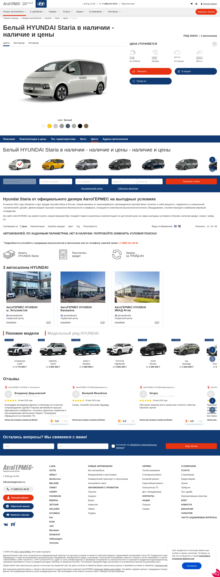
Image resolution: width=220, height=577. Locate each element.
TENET (53, 487)
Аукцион (92, 496)
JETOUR (54, 504)
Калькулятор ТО (150, 487)
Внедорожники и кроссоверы (102, 474)
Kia (51, 517)
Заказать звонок (206, 11)
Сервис (53, 11)
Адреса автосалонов (115, 139)
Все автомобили (96, 470)
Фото (83, 139)
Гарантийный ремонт (152, 483)
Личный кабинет (20, 498)
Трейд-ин (185, 487)
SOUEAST (54, 534)
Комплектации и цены (33, 139)
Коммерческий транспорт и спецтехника (108, 479)
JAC (51, 526)
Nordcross (55, 479)
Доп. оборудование (151, 492)
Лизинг (184, 483)
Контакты (113, 11)
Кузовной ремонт (150, 479)
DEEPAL (53, 500)
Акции (79, 11)
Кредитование (188, 479)
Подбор (92, 513)
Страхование (187, 474)
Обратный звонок (19, 506)
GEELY (53, 474)
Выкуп (91, 500)
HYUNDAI (54, 513)
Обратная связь (128, 4)
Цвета (94, 139)
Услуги (66, 11)
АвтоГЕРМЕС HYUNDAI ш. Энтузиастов (24, 387)
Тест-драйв (186, 492)
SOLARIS (54, 509)
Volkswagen (55, 538)
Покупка (92, 492)
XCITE (52, 470)
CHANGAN (55, 496)
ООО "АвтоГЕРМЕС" (23, 552)
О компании (95, 11)
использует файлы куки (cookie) (107, 569)
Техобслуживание (151, 470)
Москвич (54, 530)
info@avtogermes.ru (14, 482)
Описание (9, 139)
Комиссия (93, 504)
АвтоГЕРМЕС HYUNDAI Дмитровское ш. (91, 387)
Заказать (141, 71)
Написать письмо (20, 515)
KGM (52, 521)
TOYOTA (54, 543)
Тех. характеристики (63, 139)
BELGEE (54, 483)
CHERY (53, 491)
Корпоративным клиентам (194, 496)
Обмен (91, 509)
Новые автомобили (13, 11)
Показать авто (191, 181)
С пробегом (36, 11)
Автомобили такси (97, 483)
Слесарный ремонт (151, 474)
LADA (52, 466)
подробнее (11, 322)
